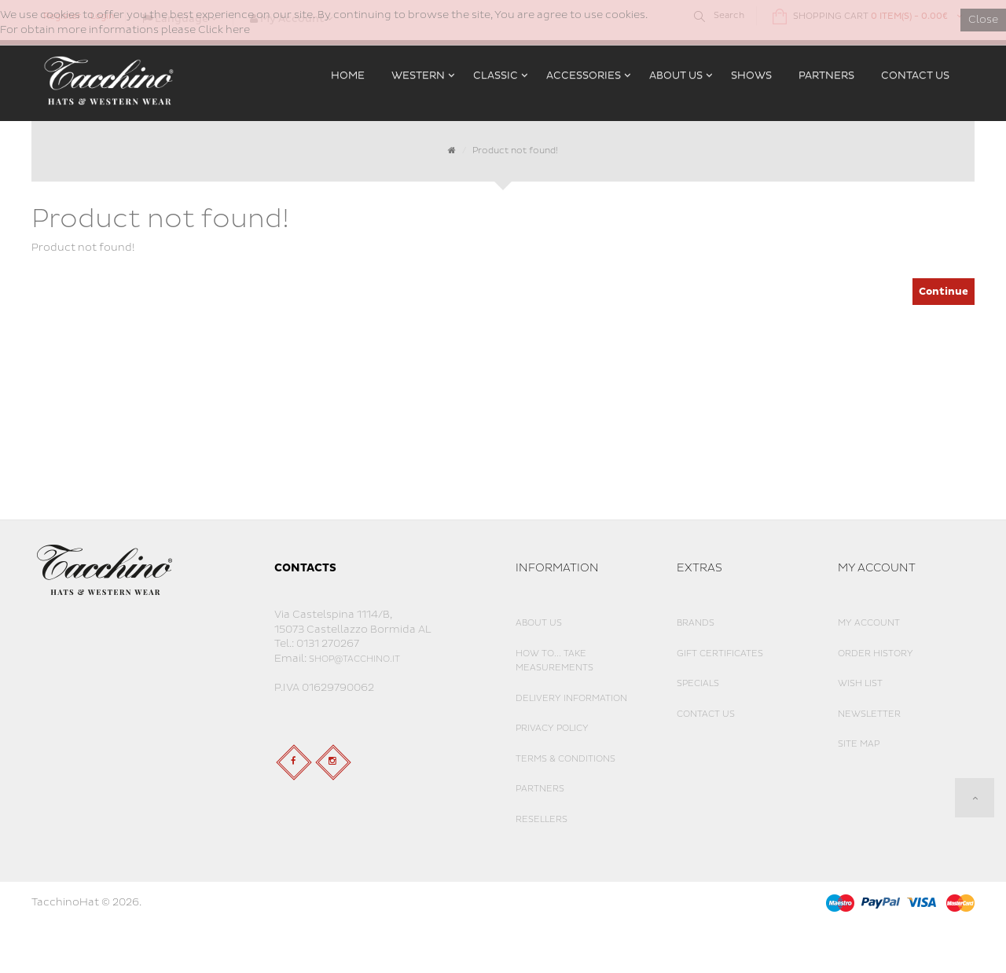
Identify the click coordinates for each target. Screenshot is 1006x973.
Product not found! (515, 150)
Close (983, 19)
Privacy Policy (552, 728)
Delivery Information (571, 698)
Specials (698, 683)
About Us (539, 623)
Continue (943, 291)
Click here (224, 30)
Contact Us (706, 714)
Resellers (541, 819)
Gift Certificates (720, 653)
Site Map (858, 744)
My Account (869, 623)
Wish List (860, 683)
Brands (695, 623)
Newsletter (869, 714)
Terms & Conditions (565, 759)
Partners (540, 789)
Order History (875, 653)
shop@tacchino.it (354, 659)
